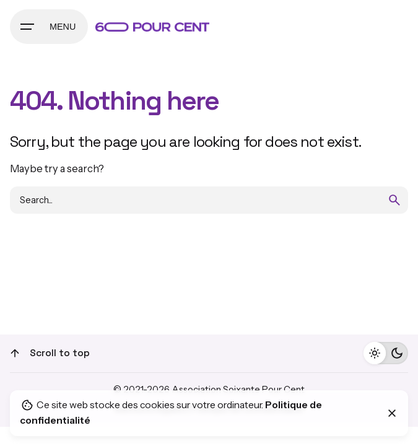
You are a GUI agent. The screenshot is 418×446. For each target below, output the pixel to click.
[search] (394, 200)
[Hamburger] (49, 26)
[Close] (392, 413)
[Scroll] (15, 353)
